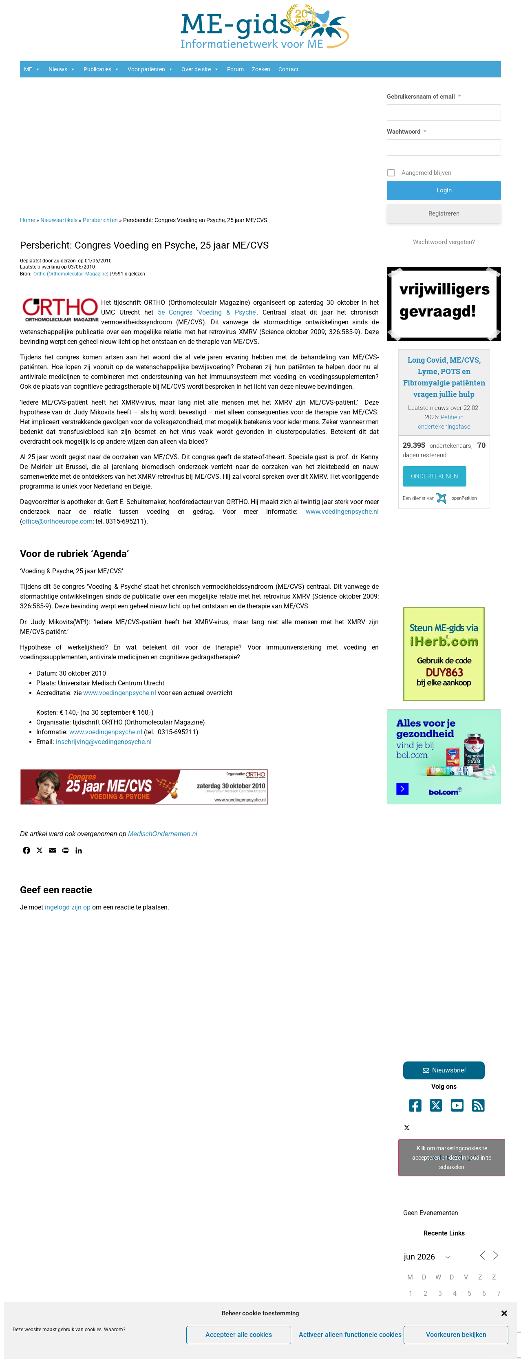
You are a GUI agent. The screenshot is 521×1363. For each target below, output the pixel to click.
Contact (288, 69)
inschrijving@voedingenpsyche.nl (104, 742)
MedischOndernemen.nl (162, 833)
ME (32, 69)
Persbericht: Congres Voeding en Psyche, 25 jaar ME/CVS (144, 245)
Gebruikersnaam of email (424, 96)
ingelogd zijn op (68, 907)
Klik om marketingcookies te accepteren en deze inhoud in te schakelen (451, 1157)
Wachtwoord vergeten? (444, 242)
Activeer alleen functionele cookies (351, 1335)
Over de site (200, 69)
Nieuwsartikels (58, 220)
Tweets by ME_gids (451, 1157)
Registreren (443, 213)
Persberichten (100, 220)
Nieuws (62, 69)
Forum (235, 69)
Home (27, 220)
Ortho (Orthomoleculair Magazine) (70, 274)
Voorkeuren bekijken (457, 1335)
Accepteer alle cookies (242, 1335)
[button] (504, 1313)
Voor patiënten (150, 69)
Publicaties (101, 69)
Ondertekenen (434, 476)
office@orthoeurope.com (57, 521)
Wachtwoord (406, 131)
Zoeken (261, 69)
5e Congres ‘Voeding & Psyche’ (207, 312)
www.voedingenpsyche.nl (342, 511)
